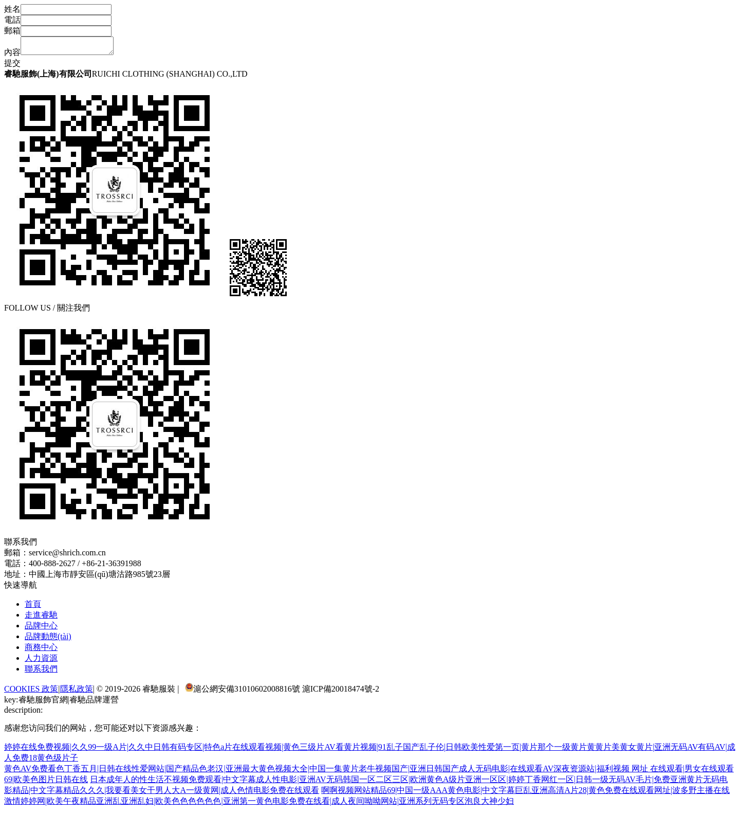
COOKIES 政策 (31, 692)
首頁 (33, 607)
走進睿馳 (41, 617)
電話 (12, 19)
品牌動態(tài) (48, 639)
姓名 (12, 9)
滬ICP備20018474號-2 (340, 692)
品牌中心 (41, 628)
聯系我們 (41, 671)
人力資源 (41, 661)
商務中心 (41, 650)
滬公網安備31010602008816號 (246, 692)
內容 (12, 55)
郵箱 (12, 30)
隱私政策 (76, 692)
